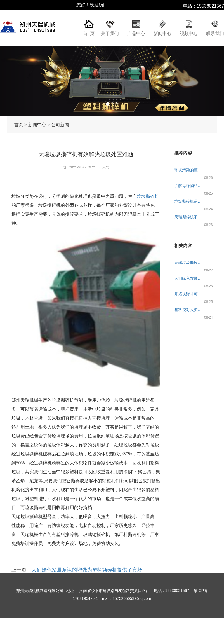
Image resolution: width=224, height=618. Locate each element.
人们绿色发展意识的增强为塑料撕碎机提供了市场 (87, 570)
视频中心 (189, 33)
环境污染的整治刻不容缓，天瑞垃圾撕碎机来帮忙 (189, 170)
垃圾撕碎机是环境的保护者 (189, 201)
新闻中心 (162, 33)
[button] (17, 81)
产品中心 (136, 33)
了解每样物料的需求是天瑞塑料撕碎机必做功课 (189, 185)
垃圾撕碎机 (148, 196)
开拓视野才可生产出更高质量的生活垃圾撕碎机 (189, 294)
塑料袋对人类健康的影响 (189, 309)
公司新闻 (60, 124)
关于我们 (110, 33)
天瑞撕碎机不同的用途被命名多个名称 (189, 217)
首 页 (89, 33)
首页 (18, 124)
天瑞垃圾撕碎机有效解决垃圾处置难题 (189, 262)
